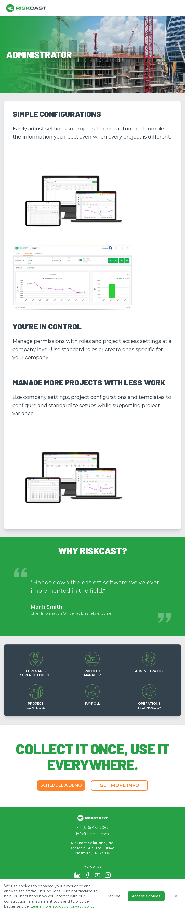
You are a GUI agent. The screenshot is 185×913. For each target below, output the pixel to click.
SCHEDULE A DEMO (61, 785)
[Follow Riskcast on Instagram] (108, 875)
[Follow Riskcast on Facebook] (87, 875)
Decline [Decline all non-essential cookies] (113, 896)
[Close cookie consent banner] (176, 896)
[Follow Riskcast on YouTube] (98, 875)
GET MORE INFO (119, 785)
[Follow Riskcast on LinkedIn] (77, 875)
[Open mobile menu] (174, 8)
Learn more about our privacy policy (63, 906)
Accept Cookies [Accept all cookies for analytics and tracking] (146, 896)
